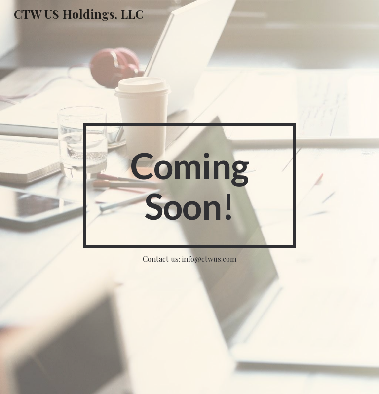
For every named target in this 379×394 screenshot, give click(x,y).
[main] (189, 185)
